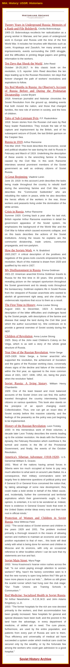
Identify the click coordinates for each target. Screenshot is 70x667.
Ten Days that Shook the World (23, 63)
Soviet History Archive (35, 659)
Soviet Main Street (16, 560)
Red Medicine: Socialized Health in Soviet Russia (35, 595)
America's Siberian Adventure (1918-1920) (32, 457)
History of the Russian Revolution (25, 425)
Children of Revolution (18, 336)
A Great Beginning (16, 176)
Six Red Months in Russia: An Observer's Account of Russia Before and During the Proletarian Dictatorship (35, 91)
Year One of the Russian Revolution (26, 352)
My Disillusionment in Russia (23, 270)
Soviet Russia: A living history (26, 383)
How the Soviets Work (18, 250)
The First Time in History (20, 305)
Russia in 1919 (14, 142)
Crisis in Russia (14, 211)
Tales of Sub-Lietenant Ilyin (21, 118)
